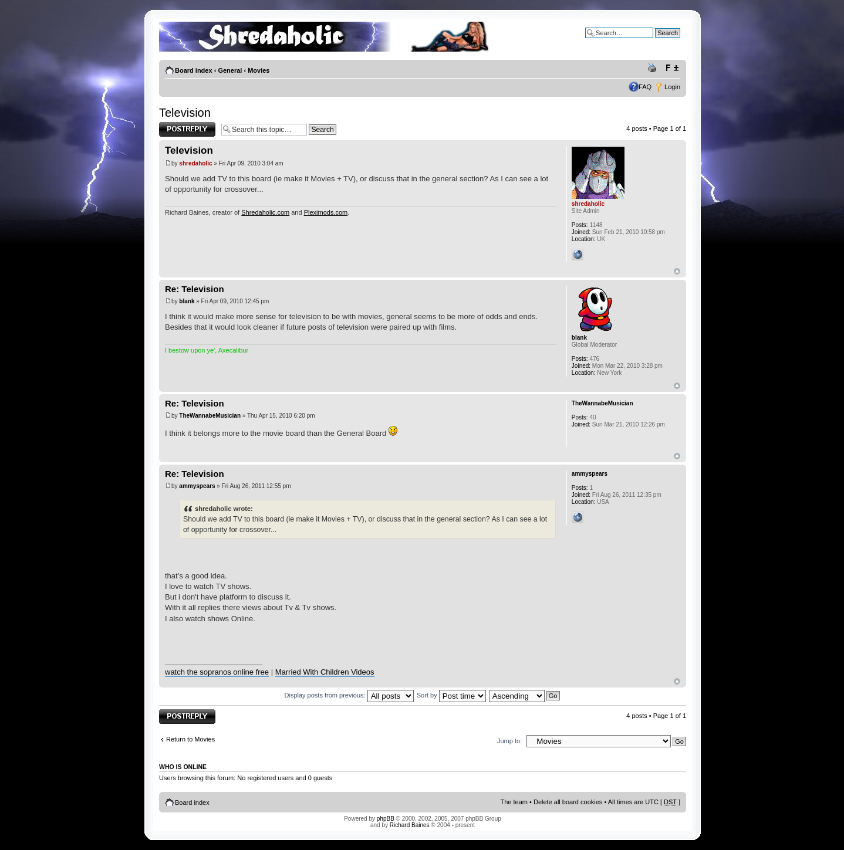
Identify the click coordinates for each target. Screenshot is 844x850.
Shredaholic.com (265, 212)
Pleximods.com (326, 212)
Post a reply (187, 129)
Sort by (451, 695)
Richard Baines (410, 825)
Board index (193, 70)
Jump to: (509, 740)
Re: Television (194, 289)
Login (672, 86)
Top (677, 271)
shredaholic (195, 163)
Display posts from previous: (349, 695)
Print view (653, 68)
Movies (258, 70)
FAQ (645, 86)
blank (186, 301)
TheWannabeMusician (210, 415)
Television (185, 112)
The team (514, 801)
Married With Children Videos (324, 672)
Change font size (671, 68)
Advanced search (655, 41)
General (230, 70)
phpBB (385, 818)
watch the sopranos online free (217, 672)
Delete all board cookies (568, 801)
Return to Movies (190, 739)
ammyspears (197, 486)
